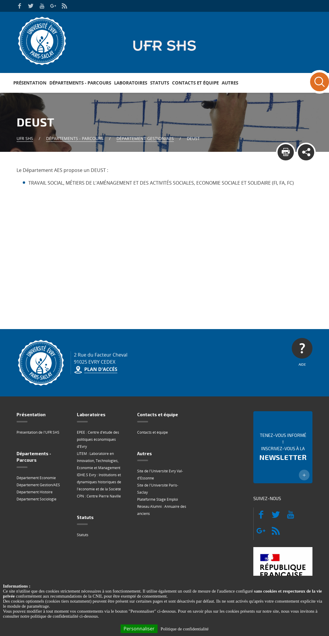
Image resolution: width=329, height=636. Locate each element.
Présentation (29, 83)
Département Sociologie (36, 499)
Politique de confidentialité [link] (184, 629)
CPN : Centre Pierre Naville (99, 496)
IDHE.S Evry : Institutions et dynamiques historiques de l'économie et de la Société (99, 482)
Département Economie (36, 477)
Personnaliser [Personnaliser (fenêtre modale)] (139, 628)
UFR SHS (25, 138)
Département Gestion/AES (145, 138)
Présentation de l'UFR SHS (38, 432)
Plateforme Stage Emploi (157, 499)
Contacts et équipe (195, 83)
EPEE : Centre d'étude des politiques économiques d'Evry (98, 439)
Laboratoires (130, 83)
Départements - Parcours (80, 83)
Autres (230, 83)
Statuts (159, 83)
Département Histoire (35, 492)
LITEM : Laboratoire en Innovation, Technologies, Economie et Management (98, 460)
